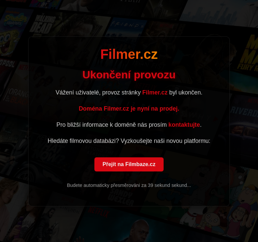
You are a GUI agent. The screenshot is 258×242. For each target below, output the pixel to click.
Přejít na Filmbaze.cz (128, 164)
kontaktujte (184, 125)
